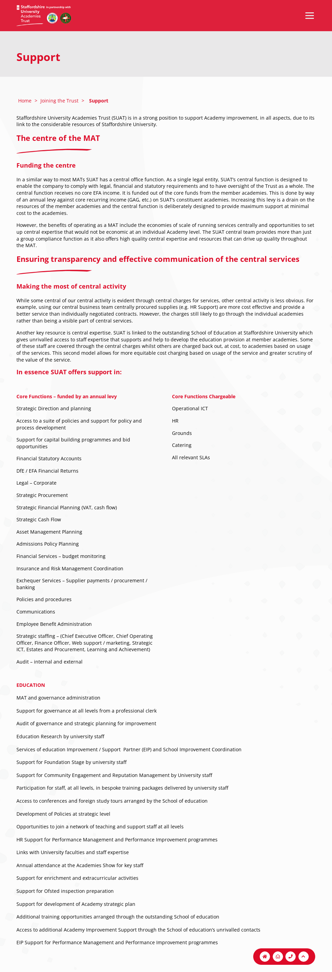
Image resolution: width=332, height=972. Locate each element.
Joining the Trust (59, 100)
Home (25, 100)
